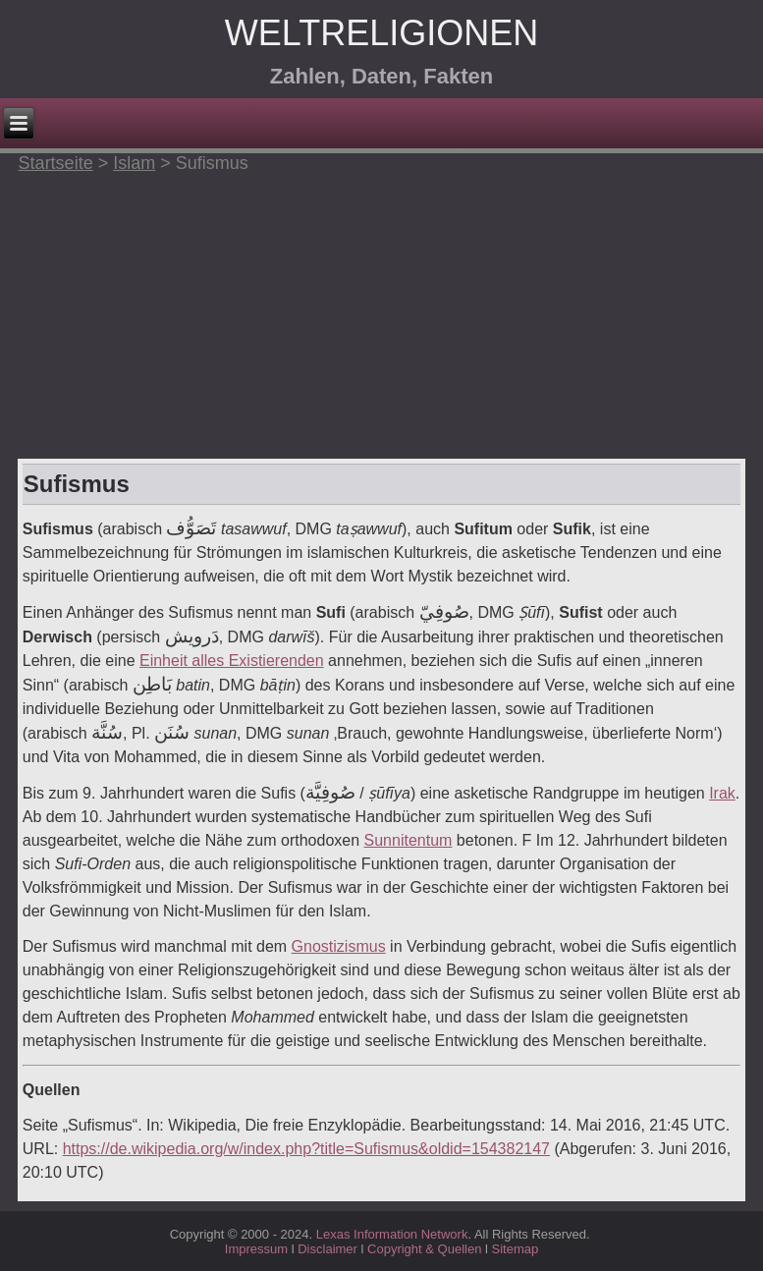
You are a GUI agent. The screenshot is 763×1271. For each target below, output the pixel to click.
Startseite (56, 163)
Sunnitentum (408, 840)
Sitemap (514, 1249)
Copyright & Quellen (426, 1249)
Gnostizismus (339, 946)
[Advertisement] (381, 311)
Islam (134, 163)
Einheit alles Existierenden (231, 660)
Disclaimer (327, 1249)
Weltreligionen (381, 33)
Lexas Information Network (392, 1234)
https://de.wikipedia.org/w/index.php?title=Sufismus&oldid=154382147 (306, 1148)
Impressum (256, 1249)
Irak (722, 793)
